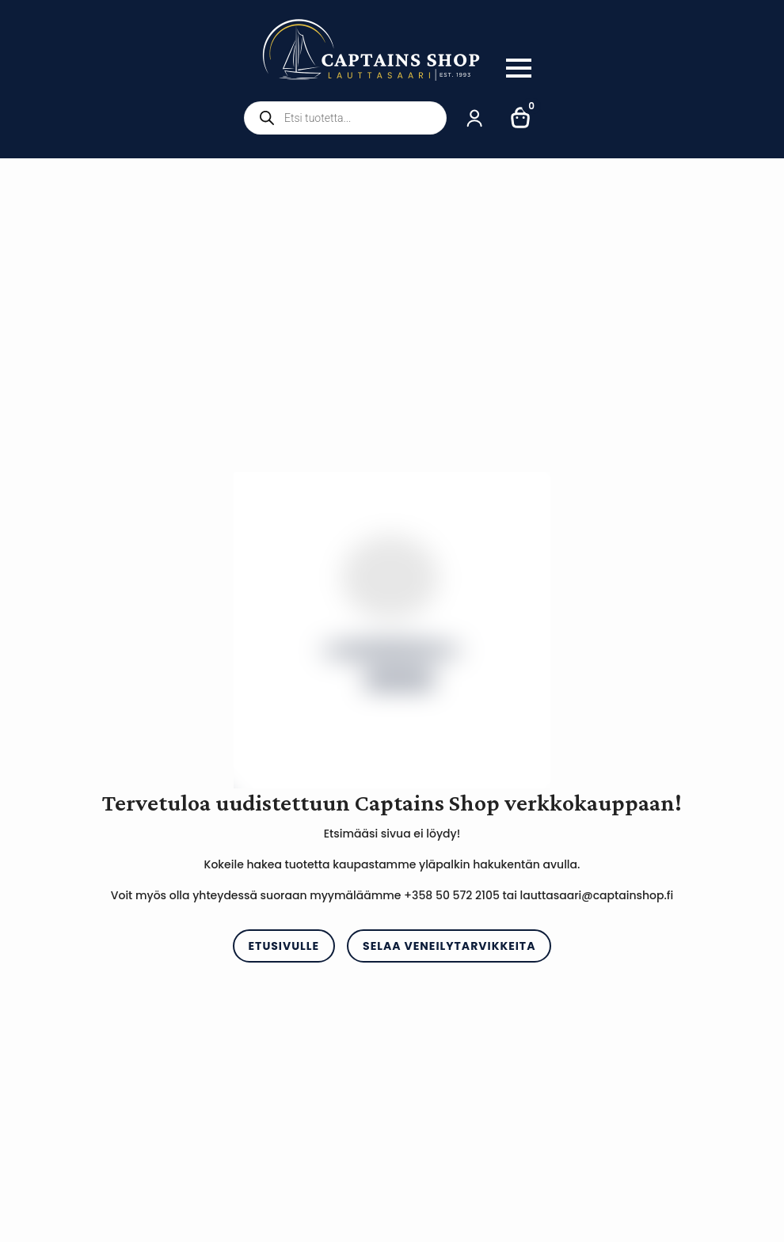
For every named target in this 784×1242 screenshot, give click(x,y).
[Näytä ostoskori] (521, 118)
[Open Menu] (518, 68)
